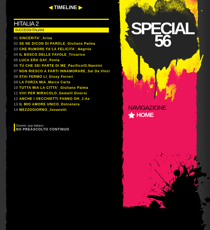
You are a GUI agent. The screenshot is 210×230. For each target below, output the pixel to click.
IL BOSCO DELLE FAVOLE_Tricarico (52, 55)
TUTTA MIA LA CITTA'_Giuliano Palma (53, 88)
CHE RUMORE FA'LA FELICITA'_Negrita (55, 49)
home (145, 114)
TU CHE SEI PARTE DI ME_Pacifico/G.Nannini (61, 66)
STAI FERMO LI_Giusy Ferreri (46, 77)
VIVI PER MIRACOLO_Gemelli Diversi (53, 93)
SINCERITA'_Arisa (35, 38)
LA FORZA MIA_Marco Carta (44, 82)
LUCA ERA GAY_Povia (39, 60)
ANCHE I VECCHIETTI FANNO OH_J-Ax (54, 99)
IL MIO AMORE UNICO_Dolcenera (49, 104)
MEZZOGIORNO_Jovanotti (43, 110)
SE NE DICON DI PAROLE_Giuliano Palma (57, 44)
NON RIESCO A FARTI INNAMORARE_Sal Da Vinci (64, 71)
